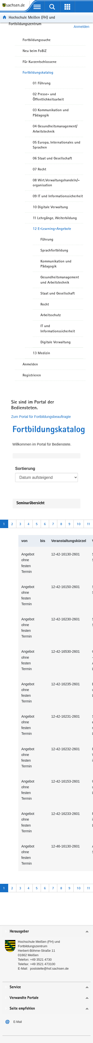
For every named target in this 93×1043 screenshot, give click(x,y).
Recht (44, 304)
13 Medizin (41, 353)
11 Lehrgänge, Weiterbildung (55, 218)
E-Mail (17, 1022)
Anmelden (30, 364)
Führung (46, 239)
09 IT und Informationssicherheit (58, 196)
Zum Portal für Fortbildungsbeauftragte (41, 417)
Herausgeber (19, 931)
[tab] (46, 931)
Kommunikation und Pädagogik (55, 264)
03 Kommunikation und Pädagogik (51, 112)
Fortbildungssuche (37, 40)
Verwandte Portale (24, 998)
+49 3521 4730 (41, 959)
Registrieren (32, 375)
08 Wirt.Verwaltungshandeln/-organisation (56, 183)
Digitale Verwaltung (55, 342)
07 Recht (39, 169)
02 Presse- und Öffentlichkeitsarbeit (48, 96)
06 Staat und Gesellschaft (52, 158)
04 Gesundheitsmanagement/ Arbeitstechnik (55, 129)
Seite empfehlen (22, 1008)
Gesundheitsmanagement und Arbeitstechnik (59, 280)
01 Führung (42, 83)
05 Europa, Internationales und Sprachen (56, 145)
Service (15, 987)
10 (79, 524)
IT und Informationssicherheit (57, 328)
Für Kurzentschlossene (40, 61)
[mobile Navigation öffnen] (37, 6)
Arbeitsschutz (50, 315)
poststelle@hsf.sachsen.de (49, 968)
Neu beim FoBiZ (35, 51)
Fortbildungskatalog (38, 72)
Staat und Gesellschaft (57, 293)
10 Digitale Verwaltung (50, 207)
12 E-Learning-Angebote (52, 228)
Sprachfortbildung (54, 250)
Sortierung (25, 468)
